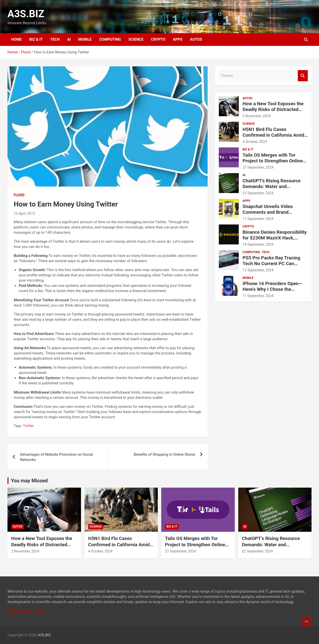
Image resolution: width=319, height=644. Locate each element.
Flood (19, 195)
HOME (16, 39)
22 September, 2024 (257, 193)
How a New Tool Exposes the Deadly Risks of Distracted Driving (273, 109)
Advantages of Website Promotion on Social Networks (56, 457)
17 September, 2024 (257, 219)
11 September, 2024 (257, 296)
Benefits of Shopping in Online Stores (164, 454)
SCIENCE (136, 39)
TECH (55, 39)
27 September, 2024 (257, 167)
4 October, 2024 (254, 142)
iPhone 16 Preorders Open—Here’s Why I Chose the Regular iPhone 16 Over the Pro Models (272, 292)
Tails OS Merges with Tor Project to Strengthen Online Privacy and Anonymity (272, 160)
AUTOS (196, 39)
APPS (178, 39)
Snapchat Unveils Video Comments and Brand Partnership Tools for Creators (274, 212)
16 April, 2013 (24, 213)
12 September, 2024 (257, 270)
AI (69, 39)
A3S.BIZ (25, 14)
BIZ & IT (36, 39)
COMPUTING (110, 39)
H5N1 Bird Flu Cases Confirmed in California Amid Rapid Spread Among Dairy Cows (273, 137)
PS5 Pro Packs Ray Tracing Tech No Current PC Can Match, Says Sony (271, 263)
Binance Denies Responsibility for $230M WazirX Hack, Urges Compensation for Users (274, 240)
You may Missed (29, 481)
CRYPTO (158, 39)
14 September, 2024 (257, 244)
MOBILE (85, 39)
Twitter (28, 426)
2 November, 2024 (256, 116)
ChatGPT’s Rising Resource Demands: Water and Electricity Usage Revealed (271, 186)
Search (303, 75)
